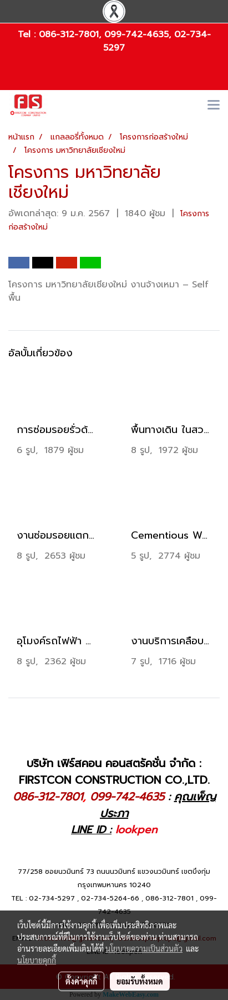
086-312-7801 (69, 34)
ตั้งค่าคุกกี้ (81, 981)
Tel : (28, 34)
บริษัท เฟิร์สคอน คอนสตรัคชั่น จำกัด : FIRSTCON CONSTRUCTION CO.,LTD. (114, 771)
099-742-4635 (136, 34)
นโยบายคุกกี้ (36, 960)
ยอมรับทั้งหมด (139, 981)
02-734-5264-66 (110, 898)
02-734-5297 (52, 898)
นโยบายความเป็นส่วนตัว (144, 948)
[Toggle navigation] (213, 105)
